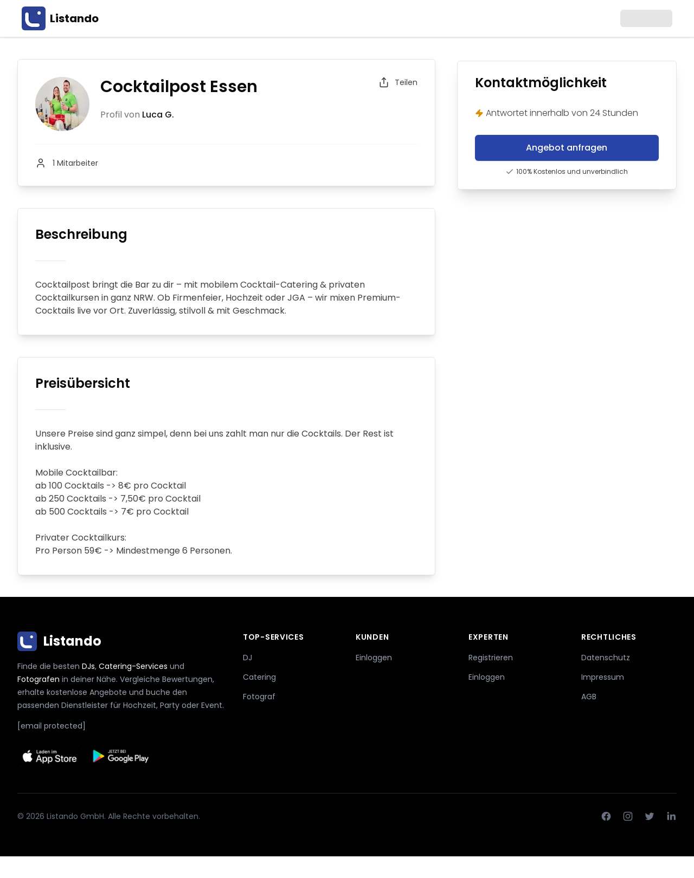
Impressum (602, 677)
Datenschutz (605, 657)
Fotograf (259, 696)
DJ (247, 657)
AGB (588, 696)
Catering (259, 677)
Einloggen (374, 657)
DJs (88, 666)
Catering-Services (133, 666)
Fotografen (38, 679)
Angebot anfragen (566, 147)
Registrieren (490, 657)
